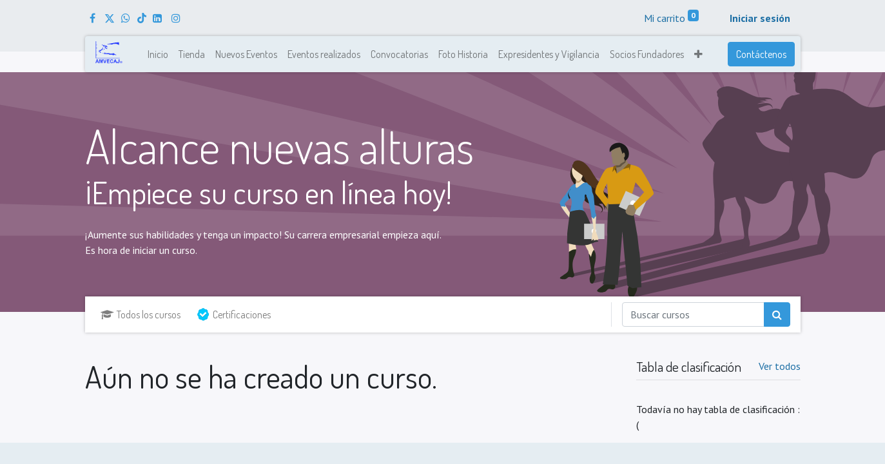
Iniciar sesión (760, 18)
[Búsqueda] (777, 314)
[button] (698, 54)
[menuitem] (157, 54)
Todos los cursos (140, 314)
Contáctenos (761, 54)
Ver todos (780, 366)
